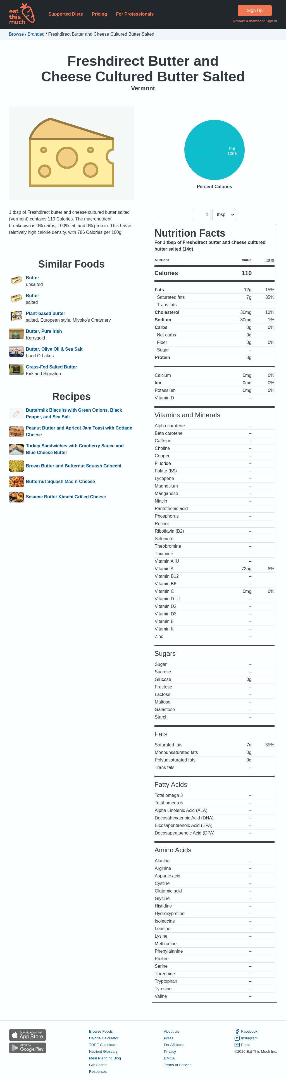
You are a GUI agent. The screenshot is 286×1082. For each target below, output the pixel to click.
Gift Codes (98, 1065)
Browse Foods (101, 1031)
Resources (98, 1071)
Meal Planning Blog (105, 1058)
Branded (36, 34)
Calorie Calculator (103, 1038)
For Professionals (135, 14)
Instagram (246, 1038)
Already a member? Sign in (254, 21)
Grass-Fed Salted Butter (51, 367)
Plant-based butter (45, 313)
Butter (32, 277)
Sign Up (255, 10)
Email (242, 1045)
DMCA (169, 1058)
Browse (16, 34)
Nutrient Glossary (103, 1051)
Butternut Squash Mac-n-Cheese (60, 481)
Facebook (245, 1031)
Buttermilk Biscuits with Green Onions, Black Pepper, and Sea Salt (74, 413)
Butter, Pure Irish (44, 331)
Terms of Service (178, 1065)
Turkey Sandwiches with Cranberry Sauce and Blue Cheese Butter (75, 449)
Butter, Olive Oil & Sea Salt (54, 349)
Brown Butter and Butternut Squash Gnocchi (73, 466)
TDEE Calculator (103, 1045)
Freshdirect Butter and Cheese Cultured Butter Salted (143, 68)
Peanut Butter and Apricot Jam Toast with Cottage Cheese (79, 431)
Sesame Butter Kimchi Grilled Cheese (66, 497)
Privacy (170, 1051)
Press (168, 1038)
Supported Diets (65, 14)
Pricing (99, 14)
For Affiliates (174, 1045)
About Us (171, 1031)
